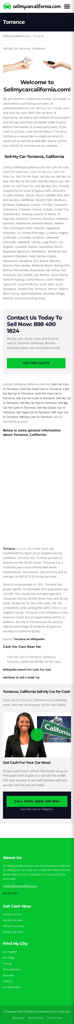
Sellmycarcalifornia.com (17, 36)
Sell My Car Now (12, 914)
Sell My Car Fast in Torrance (38, 403)
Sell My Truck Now (13, 926)
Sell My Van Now (12, 920)
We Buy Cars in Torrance (36, 417)
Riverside (8, 975)
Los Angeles (10, 951)
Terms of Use (54, 1017)
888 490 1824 (10, 893)
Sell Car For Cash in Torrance (35, 398)
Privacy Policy (35, 1017)
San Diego (9, 957)
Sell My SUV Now (13, 932)
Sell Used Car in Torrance (33, 412)
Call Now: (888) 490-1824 (37, 801)
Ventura (7, 981)
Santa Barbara (11, 969)
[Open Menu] (67, 6)
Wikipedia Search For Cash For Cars (27, 669)
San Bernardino (12, 987)
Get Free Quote (36, 363)
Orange (7, 963)
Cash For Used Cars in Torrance (40, 389)
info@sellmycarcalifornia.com (20, 886)
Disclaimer (18, 1017)
